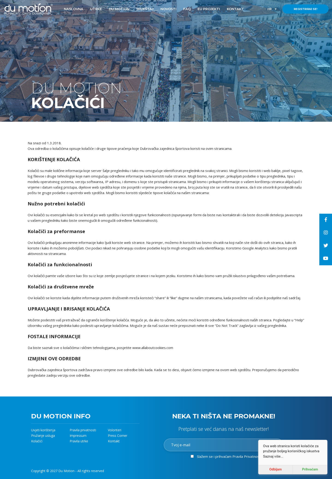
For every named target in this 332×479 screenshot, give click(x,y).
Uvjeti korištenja (43, 430)
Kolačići (36, 441)
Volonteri (114, 430)
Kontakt (114, 441)
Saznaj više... (273, 456)
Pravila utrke (79, 441)
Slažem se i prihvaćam (229, 456)
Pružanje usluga (43, 435)
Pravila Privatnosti (246, 456)
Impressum (78, 435)
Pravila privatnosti (83, 430)
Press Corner (117, 435)
